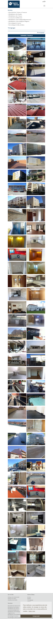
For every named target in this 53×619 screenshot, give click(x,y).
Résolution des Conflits (12, 600)
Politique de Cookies (12, 598)
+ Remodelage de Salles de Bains (16, 25)
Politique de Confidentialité (13, 597)
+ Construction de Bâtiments (15, 18)
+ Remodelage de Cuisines (14, 23)
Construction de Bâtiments (13, 610)
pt (43, 1)
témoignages (40, 32)
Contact (29, 601)
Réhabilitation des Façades (13, 607)
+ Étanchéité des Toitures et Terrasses (17, 12)
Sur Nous (29, 597)
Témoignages (30, 600)
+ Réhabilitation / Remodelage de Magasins (18, 21)
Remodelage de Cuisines (13, 616)
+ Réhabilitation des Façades (15, 14)
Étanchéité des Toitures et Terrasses (15, 605)
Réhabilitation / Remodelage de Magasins (16, 614)
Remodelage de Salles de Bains (14, 617)
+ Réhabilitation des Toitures (15, 16)
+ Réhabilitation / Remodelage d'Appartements (19, 19)
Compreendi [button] (36, 616)
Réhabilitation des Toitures (13, 608)
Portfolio (29, 598)
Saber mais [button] (31, 611)
